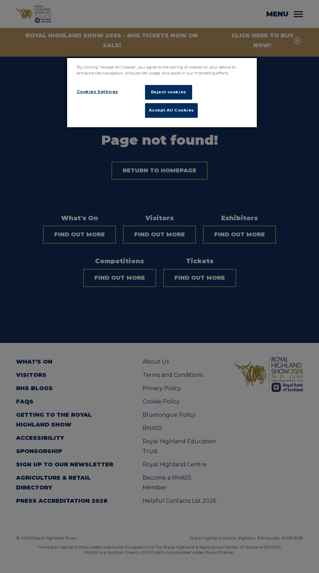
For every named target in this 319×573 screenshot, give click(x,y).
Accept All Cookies (171, 110)
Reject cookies (168, 91)
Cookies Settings (97, 91)
